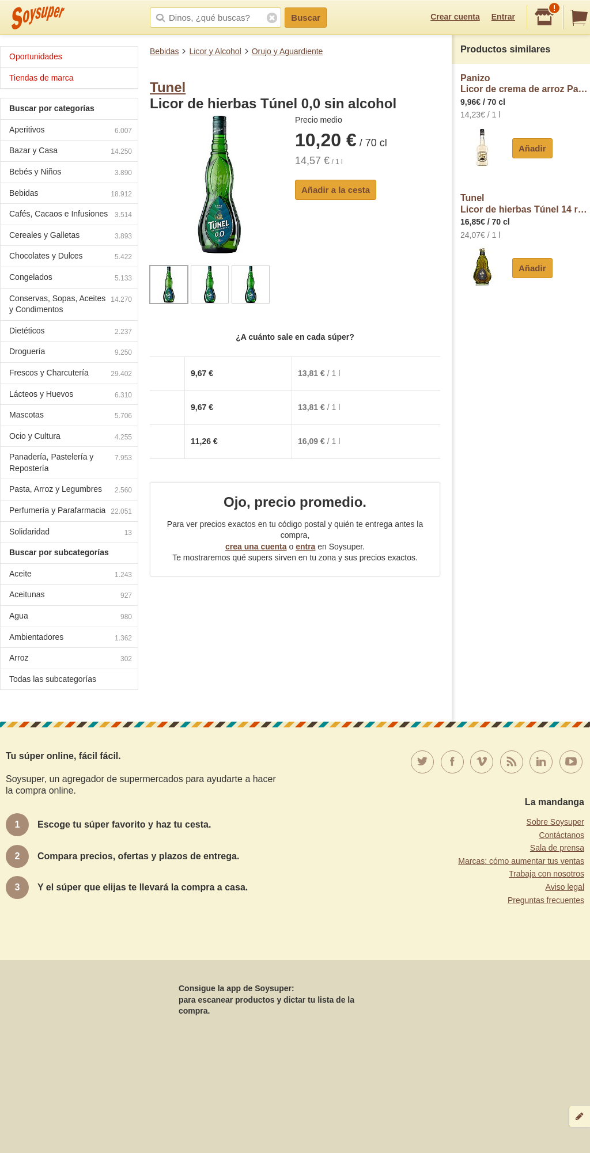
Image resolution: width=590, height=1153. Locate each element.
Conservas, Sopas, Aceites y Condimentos (70, 304)
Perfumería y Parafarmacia (70, 512)
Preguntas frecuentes (546, 900)
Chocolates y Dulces (70, 257)
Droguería (70, 353)
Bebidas (164, 51)
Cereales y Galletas (70, 236)
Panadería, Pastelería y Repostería (70, 462)
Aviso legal (565, 887)
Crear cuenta (455, 16)
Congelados (70, 278)
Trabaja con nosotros (546, 873)
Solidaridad (70, 533)
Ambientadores (70, 638)
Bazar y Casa (70, 152)
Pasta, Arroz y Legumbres (70, 490)
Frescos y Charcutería (70, 374)
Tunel (168, 87)
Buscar (305, 17)
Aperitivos (70, 131)
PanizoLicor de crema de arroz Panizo (525, 83)
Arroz (70, 659)
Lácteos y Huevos (70, 395)
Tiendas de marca (41, 77)
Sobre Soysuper (555, 821)
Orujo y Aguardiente (287, 51)
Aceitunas (70, 596)
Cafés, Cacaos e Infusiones (70, 215)
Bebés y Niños (70, 173)
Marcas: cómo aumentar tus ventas (521, 861)
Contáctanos (561, 835)
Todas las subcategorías (52, 679)
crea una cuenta (256, 546)
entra (305, 546)
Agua (70, 617)
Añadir (532, 148)
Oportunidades (35, 56)
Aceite (70, 575)
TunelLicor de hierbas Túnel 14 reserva (525, 203)
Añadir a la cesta (335, 190)
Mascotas (70, 416)
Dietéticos (70, 332)
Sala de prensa (557, 847)
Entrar (503, 16)
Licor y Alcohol (215, 51)
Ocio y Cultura (70, 437)
